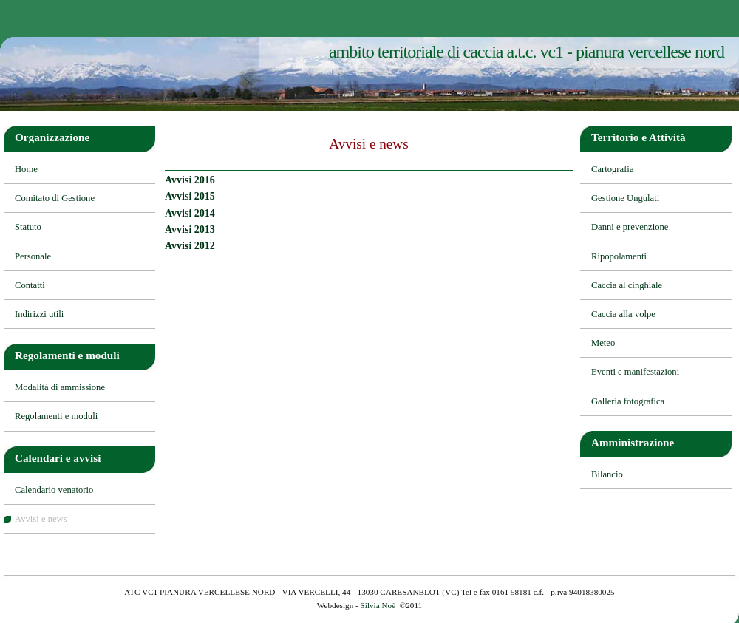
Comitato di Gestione (55, 198)
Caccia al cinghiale (626, 285)
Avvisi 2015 (190, 196)
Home (26, 169)
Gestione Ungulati (625, 198)
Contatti (30, 285)
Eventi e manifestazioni (635, 372)
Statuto (28, 227)
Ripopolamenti (619, 256)
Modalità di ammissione (60, 387)
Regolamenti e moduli (56, 416)
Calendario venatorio (54, 490)
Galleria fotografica (627, 401)
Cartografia (612, 169)
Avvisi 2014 (190, 213)
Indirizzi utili (39, 314)
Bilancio (607, 474)
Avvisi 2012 (190, 245)
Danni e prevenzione (629, 227)
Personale (33, 256)
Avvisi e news (41, 519)
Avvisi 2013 (190, 229)
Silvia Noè (378, 605)
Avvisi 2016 (190, 179)
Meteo (603, 343)
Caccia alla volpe (623, 314)
